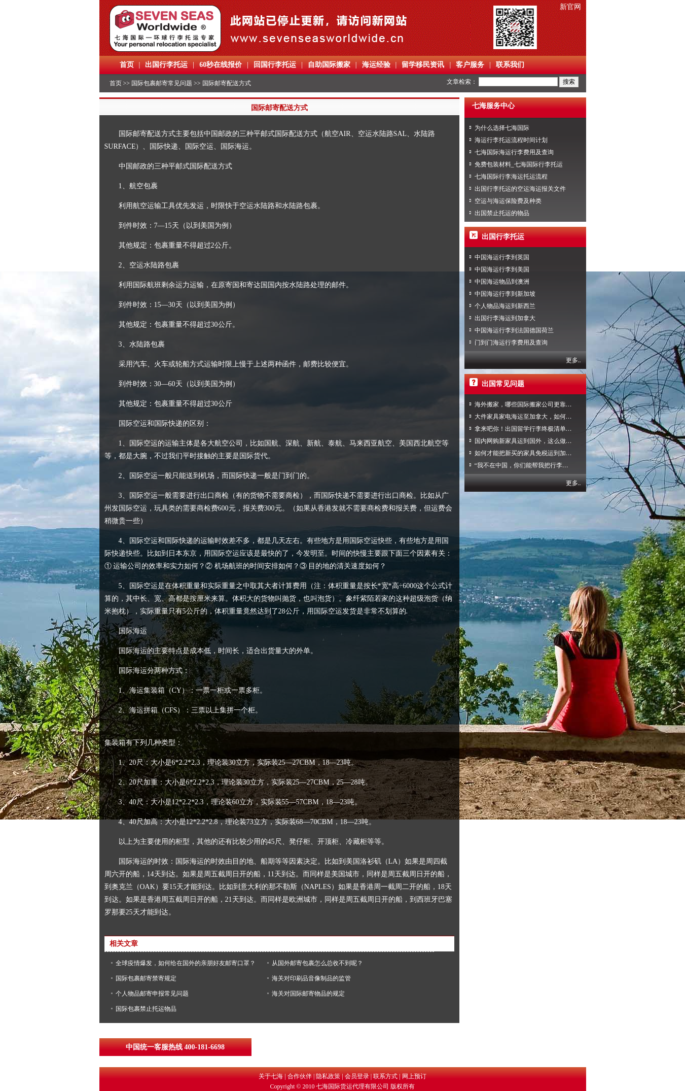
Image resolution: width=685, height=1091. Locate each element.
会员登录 (357, 1076)
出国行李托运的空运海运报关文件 (520, 188)
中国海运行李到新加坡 (505, 293)
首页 (127, 65)
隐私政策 (328, 1076)
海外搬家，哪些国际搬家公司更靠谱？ (526, 404)
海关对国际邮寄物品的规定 (308, 993)
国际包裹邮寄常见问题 (161, 83)
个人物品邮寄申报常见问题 (152, 993)
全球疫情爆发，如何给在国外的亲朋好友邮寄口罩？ (186, 963)
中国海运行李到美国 (502, 269)
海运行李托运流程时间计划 (511, 140)
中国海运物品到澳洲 (502, 281)
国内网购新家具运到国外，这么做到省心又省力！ (541, 441)
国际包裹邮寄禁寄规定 (146, 978)
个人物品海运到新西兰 (505, 306)
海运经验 (376, 65)
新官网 (570, 7)
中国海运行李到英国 (502, 257)
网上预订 (414, 1076)
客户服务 (470, 65)
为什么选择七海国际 (502, 127)
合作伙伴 (299, 1076)
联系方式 (385, 1076)
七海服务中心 (493, 106)
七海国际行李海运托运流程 (511, 176)
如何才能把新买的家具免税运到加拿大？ (529, 453)
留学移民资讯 (423, 65)
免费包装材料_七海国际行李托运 (519, 164)
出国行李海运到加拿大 (505, 318)
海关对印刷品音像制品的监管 (311, 978)
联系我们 (510, 65)
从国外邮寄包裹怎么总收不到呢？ (317, 963)
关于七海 (271, 1076)
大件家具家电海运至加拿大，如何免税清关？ (535, 416)
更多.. (573, 360)
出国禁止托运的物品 (502, 213)
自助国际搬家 (329, 65)
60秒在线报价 (220, 65)
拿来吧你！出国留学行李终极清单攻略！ (529, 428)
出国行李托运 (166, 65)
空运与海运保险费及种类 (508, 200)
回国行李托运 (275, 65)
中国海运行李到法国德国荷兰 (514, 330)
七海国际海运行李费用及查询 (514, 152)
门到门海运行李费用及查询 (511, 342)
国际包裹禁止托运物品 (146, 1008)
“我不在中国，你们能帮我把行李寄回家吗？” (535, 465)
